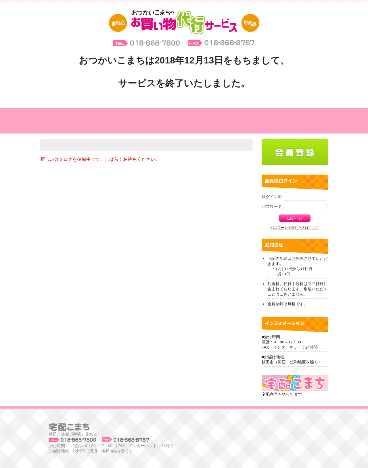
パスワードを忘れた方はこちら (295, 227)
